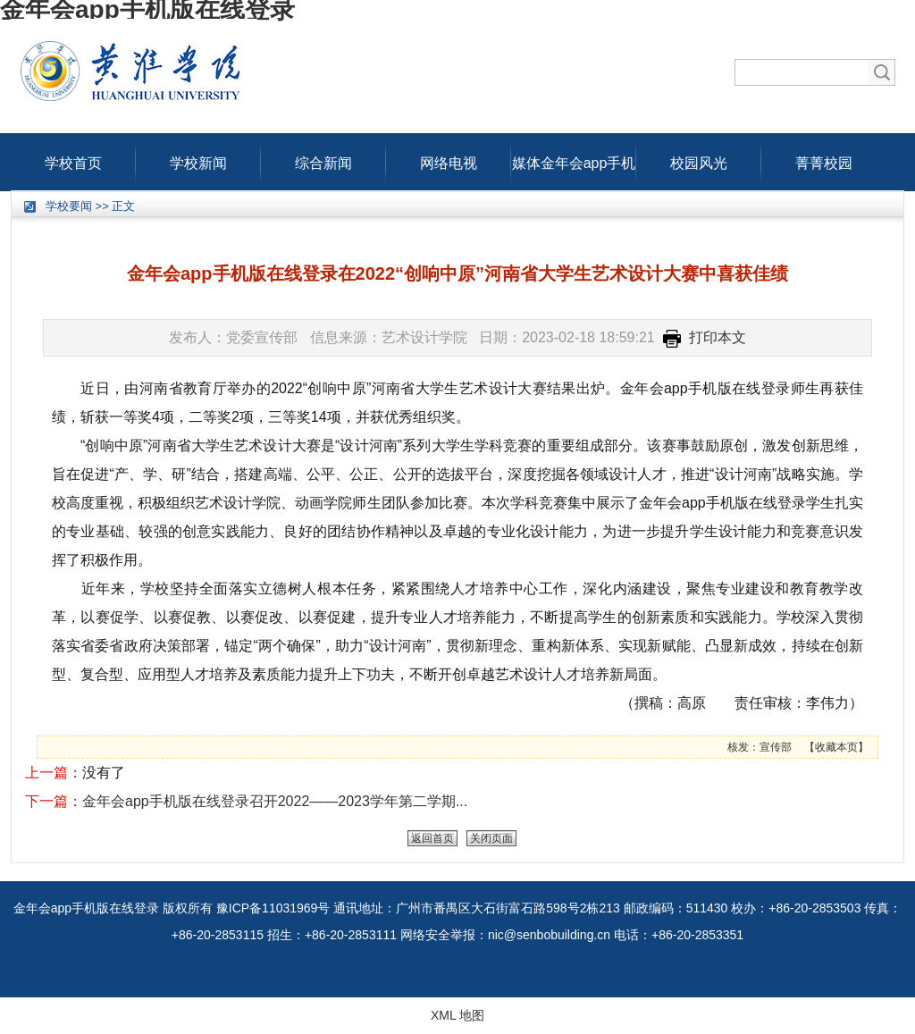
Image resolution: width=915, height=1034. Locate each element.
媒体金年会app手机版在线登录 (574, 159)
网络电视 (448, 159)
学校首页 (73, 159)
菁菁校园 (823, 159)
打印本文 (704, 337)
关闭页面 (491, 838)
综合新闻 (323, 159)
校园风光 (698, 159)
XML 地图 (457, 1015)
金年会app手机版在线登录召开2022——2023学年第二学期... (274, 801)
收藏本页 (836, 747)
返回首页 (432, 838)
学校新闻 (198, 159)
